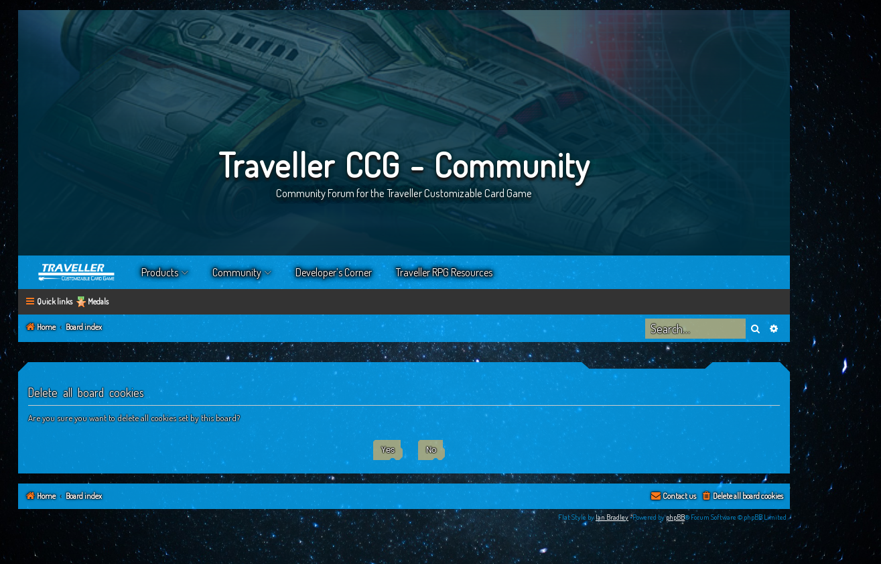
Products (159, 272)
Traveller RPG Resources (444, 272)
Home (77, 272)
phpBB (675, 517)
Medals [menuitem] (98, 301)
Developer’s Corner (333, 272)
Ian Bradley (612, 517)
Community (236, 272)
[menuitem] (742, 497)
